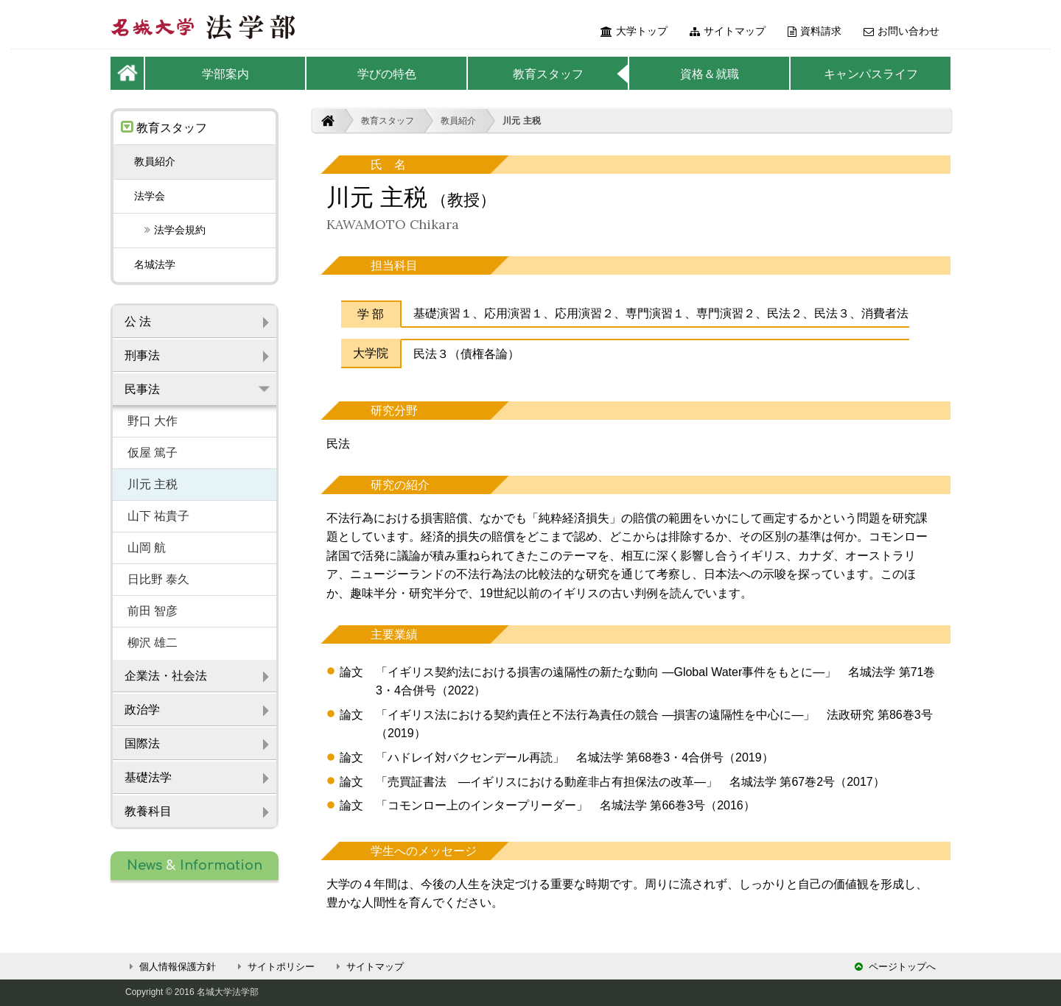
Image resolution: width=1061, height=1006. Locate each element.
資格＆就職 (709, 74)
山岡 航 (146, 547)
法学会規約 (170, 230)
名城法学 (154, 264)
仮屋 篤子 (152, 452)
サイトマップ (728, 31)
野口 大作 (152, 421)
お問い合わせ (901, 31)
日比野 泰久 (158, 579)
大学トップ (634, 31)
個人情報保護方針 (170, 966)
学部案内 (225, 74)
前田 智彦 (152, 611)
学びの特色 (386, 74)
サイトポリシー (274, 966)
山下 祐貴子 (158, 516)
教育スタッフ (548, 74)
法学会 (149, 196)
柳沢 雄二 (152, 642)
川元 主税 (521, 121)
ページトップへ (895, 966)
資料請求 (814, 31)
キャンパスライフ (871, 74)
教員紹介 (458, 121)
